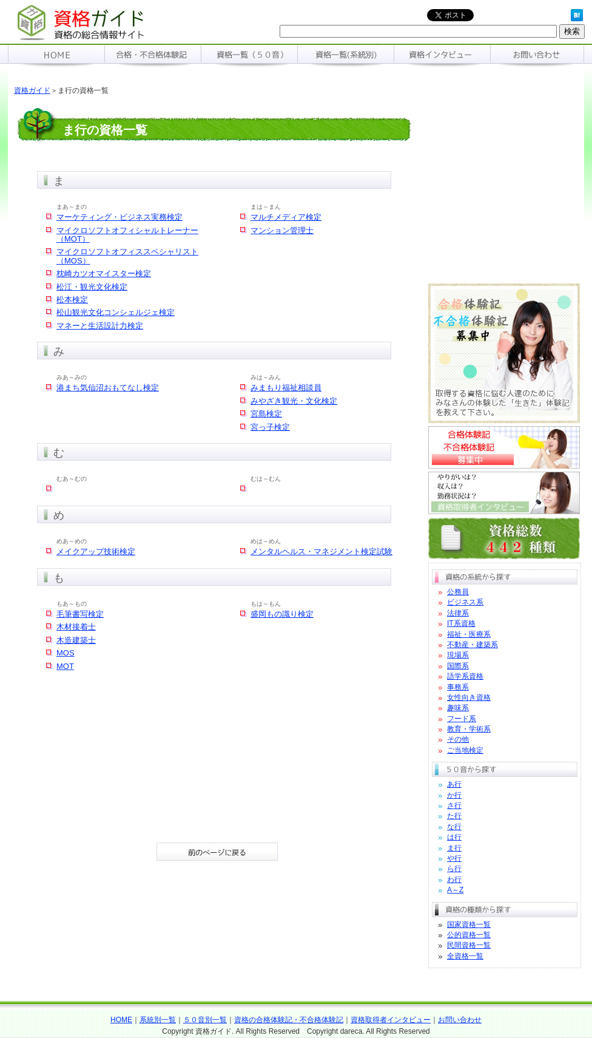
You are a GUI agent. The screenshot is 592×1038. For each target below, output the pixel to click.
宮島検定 (266, 413)
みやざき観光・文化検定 (294, 400)
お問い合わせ (460, 1020)
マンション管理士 (282, 230)
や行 (454, 858)
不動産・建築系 (472, 644)
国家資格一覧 (469, 924)
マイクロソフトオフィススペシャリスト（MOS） (127, 256)
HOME (121, 1020)
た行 (454, 816)
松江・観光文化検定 (91, 286)
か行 (454, 795)
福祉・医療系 (469, 634)
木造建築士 (76, 640)
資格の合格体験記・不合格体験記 (288, 1020)
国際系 (458, 666)
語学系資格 (465, 676)
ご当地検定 (465, 750)
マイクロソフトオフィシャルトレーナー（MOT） (127, 234)
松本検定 (72, 299)
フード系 (461, 718)
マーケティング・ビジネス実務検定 (119, 217)
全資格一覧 (465, 956)
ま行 (454, 848)
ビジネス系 (465, 602)
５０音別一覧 (205, 1020)
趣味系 (458, 708)
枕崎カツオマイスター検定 (103, 273)
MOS (65, 652)
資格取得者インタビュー (391, 1020)
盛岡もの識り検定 (282, 614)
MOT (65, 666)
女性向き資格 (469, 697)
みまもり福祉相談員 (286, 387)
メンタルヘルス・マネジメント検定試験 (321, 551)
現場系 (458, 655)
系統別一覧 (158, 1020)
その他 (458, 739)
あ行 (454, 784)
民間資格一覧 (469, 945)
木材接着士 (76, 626)
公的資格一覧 (469, 935)
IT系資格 (461, 623)
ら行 (454, 868)
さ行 (454, 805)
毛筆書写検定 (80, 614)
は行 (454, 837)
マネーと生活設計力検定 (99, 325)
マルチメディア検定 (286, 217)
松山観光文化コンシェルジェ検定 (115, 312)
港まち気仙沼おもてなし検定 (107, 387)
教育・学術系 (469, 729)
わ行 (454, 879)
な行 (454, 827)
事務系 (458, 687)
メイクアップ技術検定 (95, 551)
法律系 (458, 613)
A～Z (455, 890)
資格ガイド (32, 90)
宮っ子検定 (270, 427)
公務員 (458, 592)
